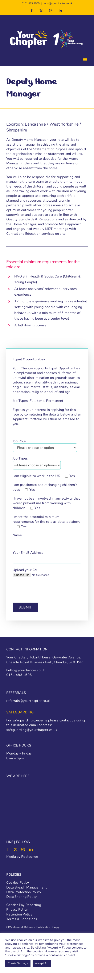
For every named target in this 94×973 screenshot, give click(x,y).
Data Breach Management (26, 887)
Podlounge (29, 856)
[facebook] (8, 849)
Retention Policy (19, 914)
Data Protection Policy (23, 892)
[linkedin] (31, 849)
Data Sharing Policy (21, 896)
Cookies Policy (17, 882)
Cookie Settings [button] (18, 963)
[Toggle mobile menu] (85, 59)
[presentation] (45, 589)
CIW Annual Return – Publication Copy (32, 927)
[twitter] (15, 849)
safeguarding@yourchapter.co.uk (31, 730)
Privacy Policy (17, 909)
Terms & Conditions (21, 919)
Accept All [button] (41, 963)
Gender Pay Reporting (23, 905)
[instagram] (23, 849)
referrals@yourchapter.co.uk (28, 700)
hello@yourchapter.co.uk (58, 3)
